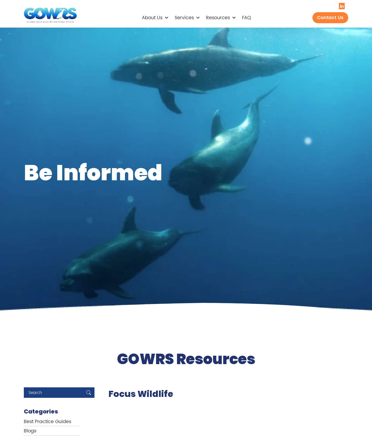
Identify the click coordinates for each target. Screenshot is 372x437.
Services (187, 18)
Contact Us (330, 17)
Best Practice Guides (47, 421)
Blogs (30, 431)
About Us (155, 18)
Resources (221, 18)
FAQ (246, 18)
